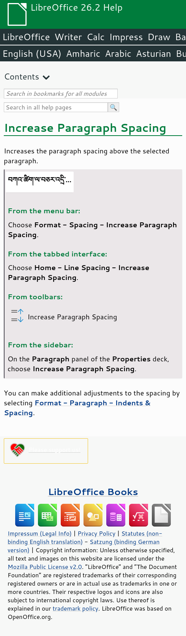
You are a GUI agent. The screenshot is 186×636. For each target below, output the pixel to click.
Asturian (153, 53)
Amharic (83, 53)
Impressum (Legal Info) (40, 533)
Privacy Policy (96, 533)
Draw (158, 36)
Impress (126, 36)
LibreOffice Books (93, 491)
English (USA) (31, 53)
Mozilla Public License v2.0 (45, 567)
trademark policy (75, 608)
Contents (21, 76)
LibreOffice (26, 36)
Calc (96, 36)
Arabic (118, 53)
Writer (68, 36)
